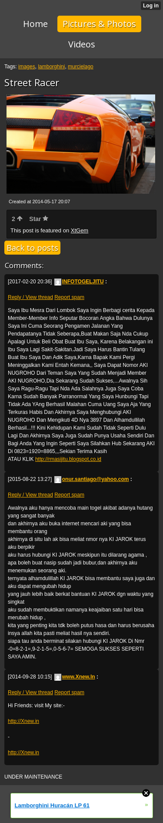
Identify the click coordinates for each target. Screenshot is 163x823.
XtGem (79, 230)
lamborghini (51, 67)
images (26, 67)
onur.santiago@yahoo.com (91, 479)
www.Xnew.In (74, 677)
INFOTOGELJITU (79, 282)
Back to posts (32, 247)
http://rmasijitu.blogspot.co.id (68, 459)
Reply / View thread (30, 297)
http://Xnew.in (23, 721)
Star (38, 218)
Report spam (69, 297)
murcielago (80, 67)
